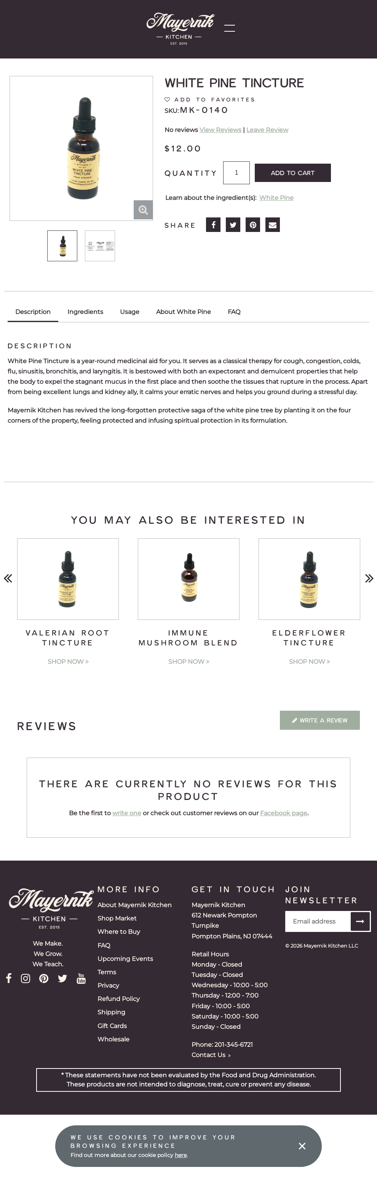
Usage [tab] (129, 311)
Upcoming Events (125, 958)
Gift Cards (112, 1026)
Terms (106, 972)
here (181, 1155)
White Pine (276, 197)
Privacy (108, 985)
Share (181, 225)
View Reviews (220, 130)
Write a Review (320, 720)
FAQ (103, 945)
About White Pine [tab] (183, 311)
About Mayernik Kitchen (134, 905)
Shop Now (68, 661)
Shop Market (117, 918)
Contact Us (211, 1055)
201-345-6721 (233, 1044)
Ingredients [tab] (85, 311)
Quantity (191, 172)
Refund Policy (118, 999)
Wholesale (113, 1039)
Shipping (111, 1012)
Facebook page (283, 813)
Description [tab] (33, 311)
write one (126, 813)
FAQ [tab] (234, 311)
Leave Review (267, 130)
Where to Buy (118, 931)
